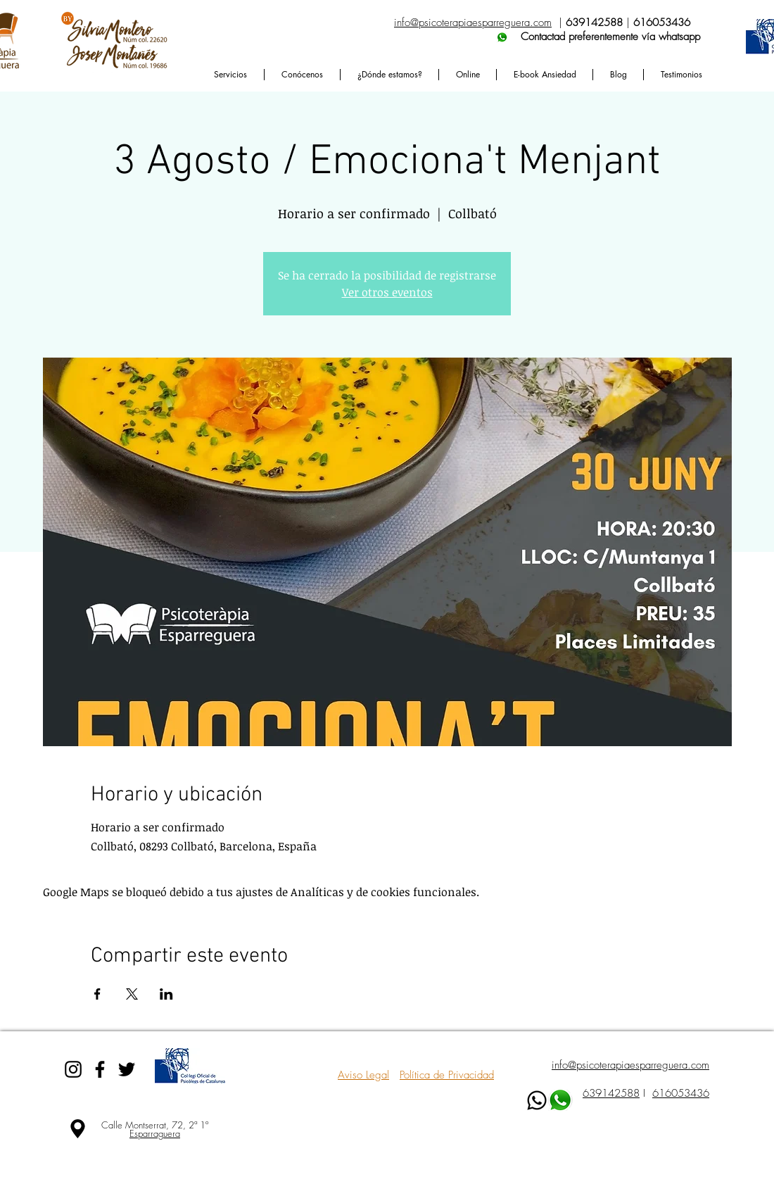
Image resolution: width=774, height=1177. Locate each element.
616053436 (680, 1093)
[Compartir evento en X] (132, 994)
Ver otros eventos (387, 292)
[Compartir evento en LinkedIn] (166, 994)
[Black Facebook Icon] (100, 1069)
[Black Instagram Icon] (73, 1069)
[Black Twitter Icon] (126, 1069)
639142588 (611, 1093)
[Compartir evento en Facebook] (97, 994)
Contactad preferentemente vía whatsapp (547, 37)
